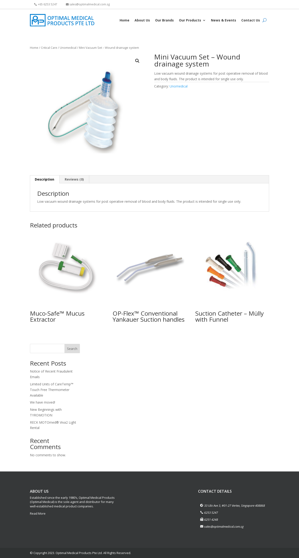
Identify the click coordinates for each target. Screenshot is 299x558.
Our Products (190, 20)
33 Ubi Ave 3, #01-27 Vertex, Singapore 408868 (234, 505)
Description (44, 179)
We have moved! (42, 402)
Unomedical (68, 47)
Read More (38, 513)
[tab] (45, 179)
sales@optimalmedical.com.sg (89, 4)
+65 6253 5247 (47, 4)
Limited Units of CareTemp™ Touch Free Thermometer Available (51, 390)
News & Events (223, 20)
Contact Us (250, 20)
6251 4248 (211, 519)
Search (72, 348)
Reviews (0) (74, 179)
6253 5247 (211, 512)
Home (124, 20)
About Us (142, 20)
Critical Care (49, 47)
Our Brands (164, 20)
